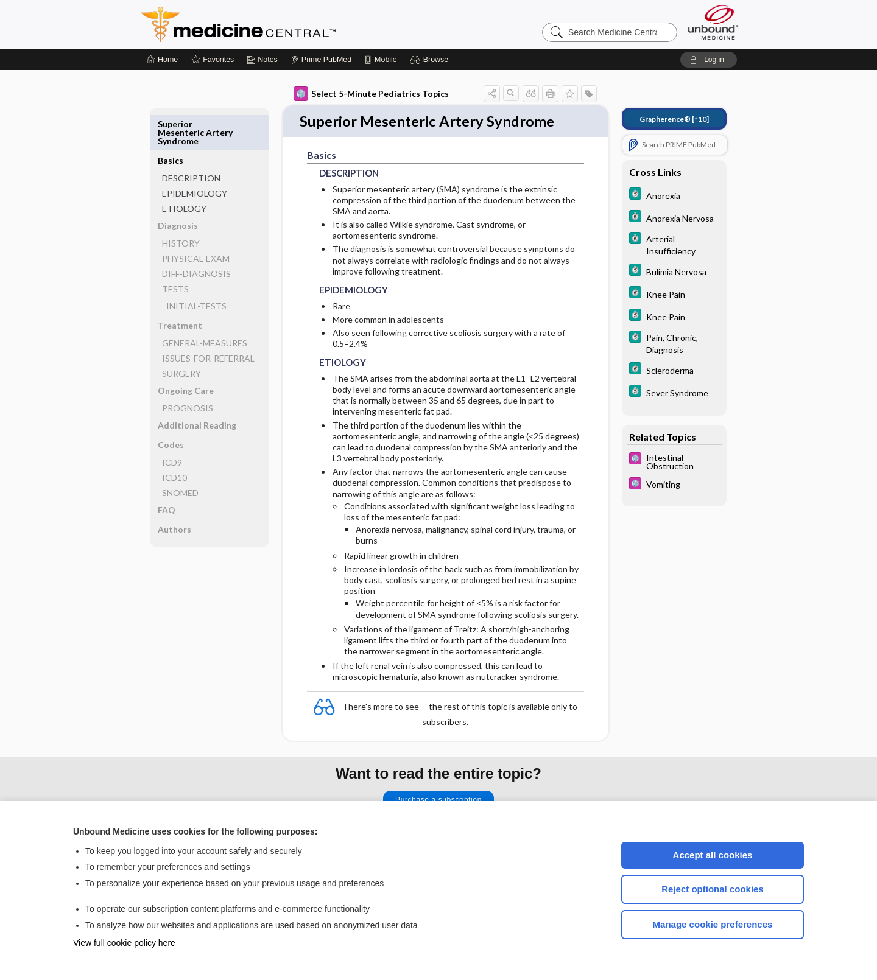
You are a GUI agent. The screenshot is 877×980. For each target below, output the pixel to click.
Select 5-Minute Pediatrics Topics (365, 93)
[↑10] (668, 119)
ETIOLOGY (189, 172)
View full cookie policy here (124, 943)
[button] (431, 59)
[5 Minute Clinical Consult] (668, 195)
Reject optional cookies (712, 889)
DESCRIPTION (196, 141)
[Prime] (321, 59)
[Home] (162, 59)
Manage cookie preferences (713, 924)
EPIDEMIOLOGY (200, 157)
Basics (176, 124)
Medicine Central (292, 24)
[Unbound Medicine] (713, 22)
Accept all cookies (713, 855)
